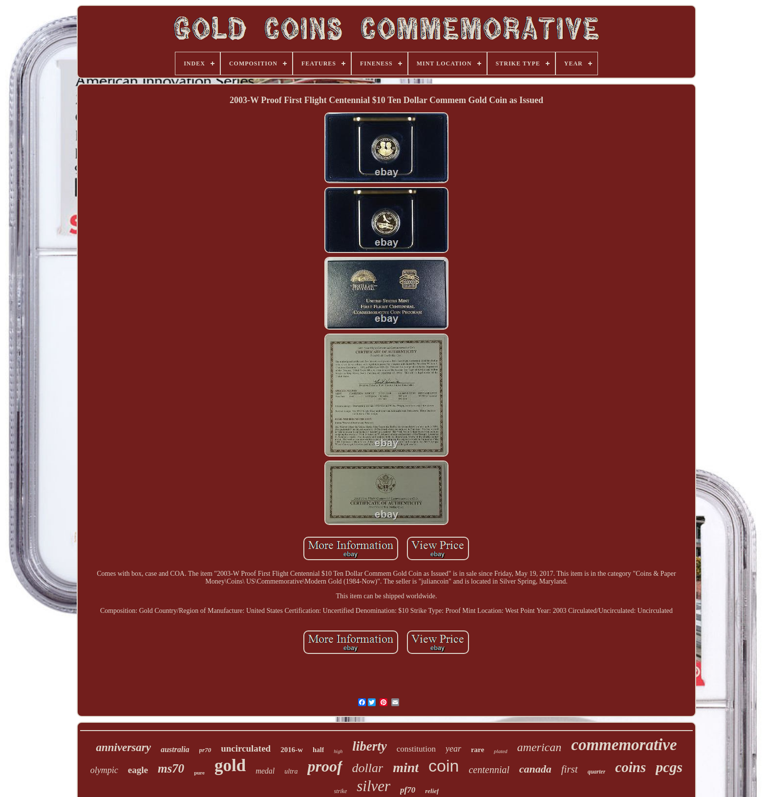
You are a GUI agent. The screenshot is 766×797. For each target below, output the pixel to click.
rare (477, 750)
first (569, 769)
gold (230, 765)
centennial (488, 769)
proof (324, 766)
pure (199, 773)
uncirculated (246, 748)
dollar (367, 768)
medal (265, 771)
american (539, 747)
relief (432, 791)
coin (443, 765)
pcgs (669, 767)
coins (630, 767)
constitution (416, 749)
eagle (138, 770)
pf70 (407, 790)
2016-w (291, 750)
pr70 (205, 750)
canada (535, 769)
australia (175, 749)
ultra (291, 771)
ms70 (171, 768)
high (338, 751)
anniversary (123, 747)
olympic (104, 770)
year (453, 749)
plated (501, 751)
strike (340, 791)
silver (373, 786)
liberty (369, 746)
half (318, 750)
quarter (597, 771)
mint (406, 767)
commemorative (624, 745)
